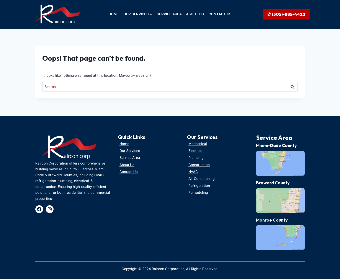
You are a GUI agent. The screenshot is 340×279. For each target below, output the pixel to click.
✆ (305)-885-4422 (286, 14)
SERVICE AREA (169, 14)
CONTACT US (220, 14)
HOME (113, 14)
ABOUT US (195, 14)
